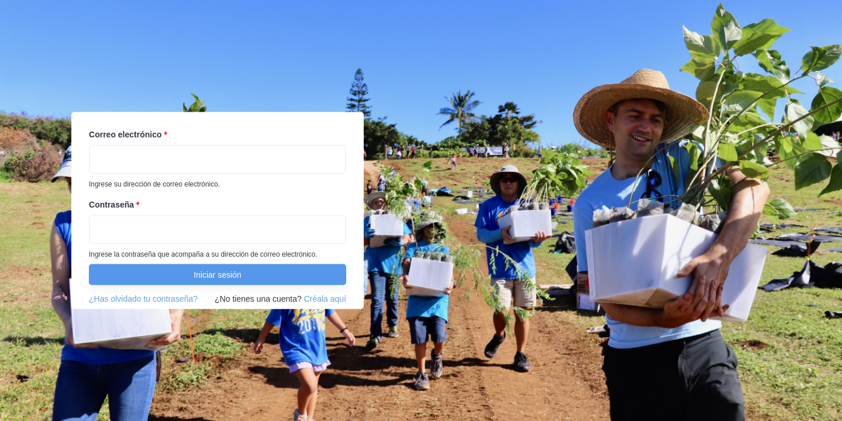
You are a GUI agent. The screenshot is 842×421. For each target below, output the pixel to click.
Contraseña (114, 204)
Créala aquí (325, 298)
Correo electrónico (128, 134)
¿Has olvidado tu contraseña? (143, 298)
